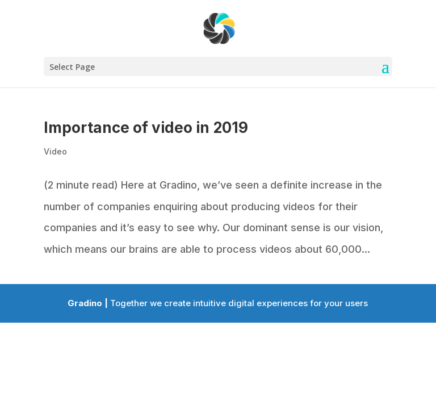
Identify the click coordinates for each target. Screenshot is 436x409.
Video (55, 151)
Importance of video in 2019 (146, 127)
